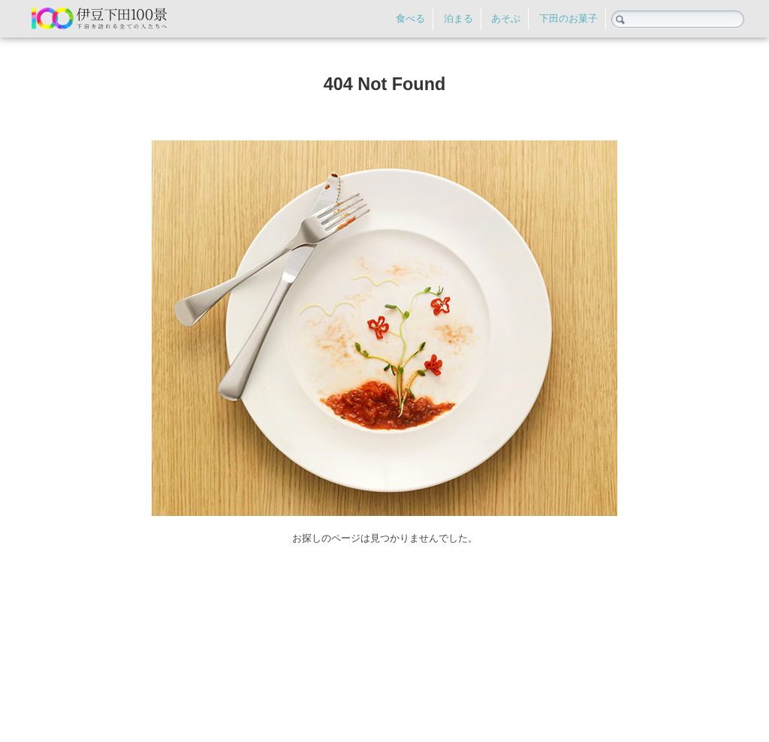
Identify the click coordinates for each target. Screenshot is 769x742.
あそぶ (505, 18)
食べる (410, 18)
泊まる (458, 18)
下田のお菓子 (568, 18)
